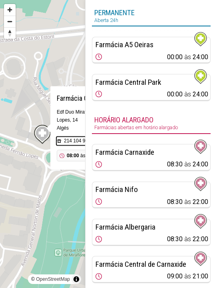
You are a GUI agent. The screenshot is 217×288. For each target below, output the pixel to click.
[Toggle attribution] (76, 279)
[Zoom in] (10, 10)
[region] (42, 144)
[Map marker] (42, 134)
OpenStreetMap (53, 279)
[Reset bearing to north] (10, 33)
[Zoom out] (10, 21)
